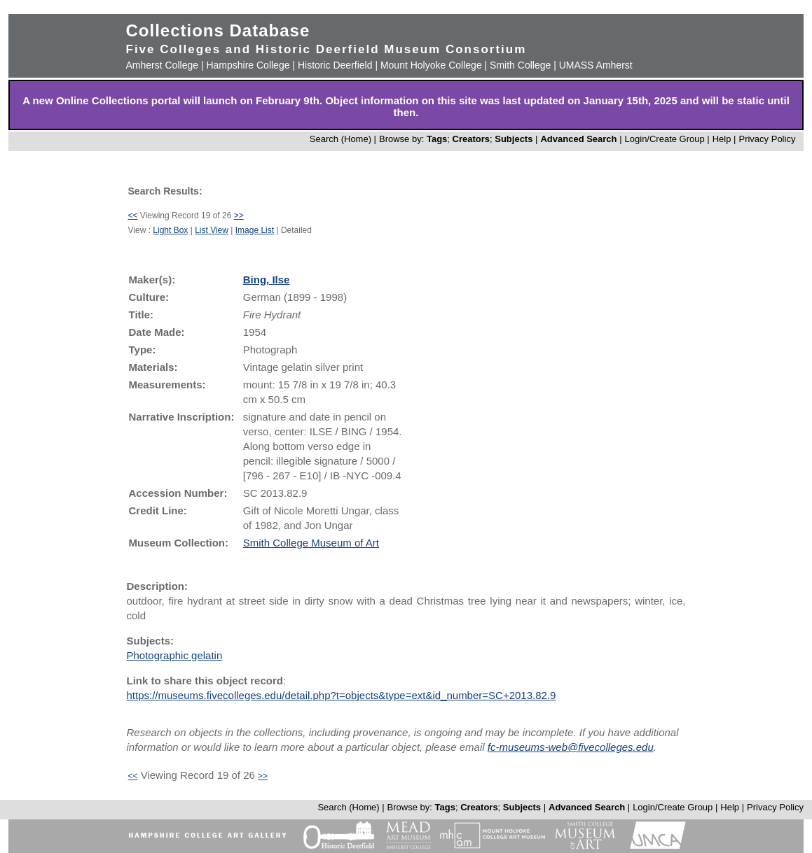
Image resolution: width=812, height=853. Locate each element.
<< (133, 215)
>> (239, 215)
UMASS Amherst (596, 65)
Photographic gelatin (175, 655)
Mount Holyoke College (431, 65)
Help (722, 139)
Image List (254, 230)
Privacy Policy (766, 139)
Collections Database (218, 30)
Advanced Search (578, 139)
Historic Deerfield (335, 65)
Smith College (520, 65)
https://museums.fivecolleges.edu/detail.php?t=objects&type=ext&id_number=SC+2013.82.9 (341, 695)
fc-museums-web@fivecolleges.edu (571, 747)
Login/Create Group (666, 139)
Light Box (170, 230)
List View (211, 230)
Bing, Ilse (266, 279)
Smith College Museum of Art (311, 543)
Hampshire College (247, 65)
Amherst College (162, 65)
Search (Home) (340, 139)
